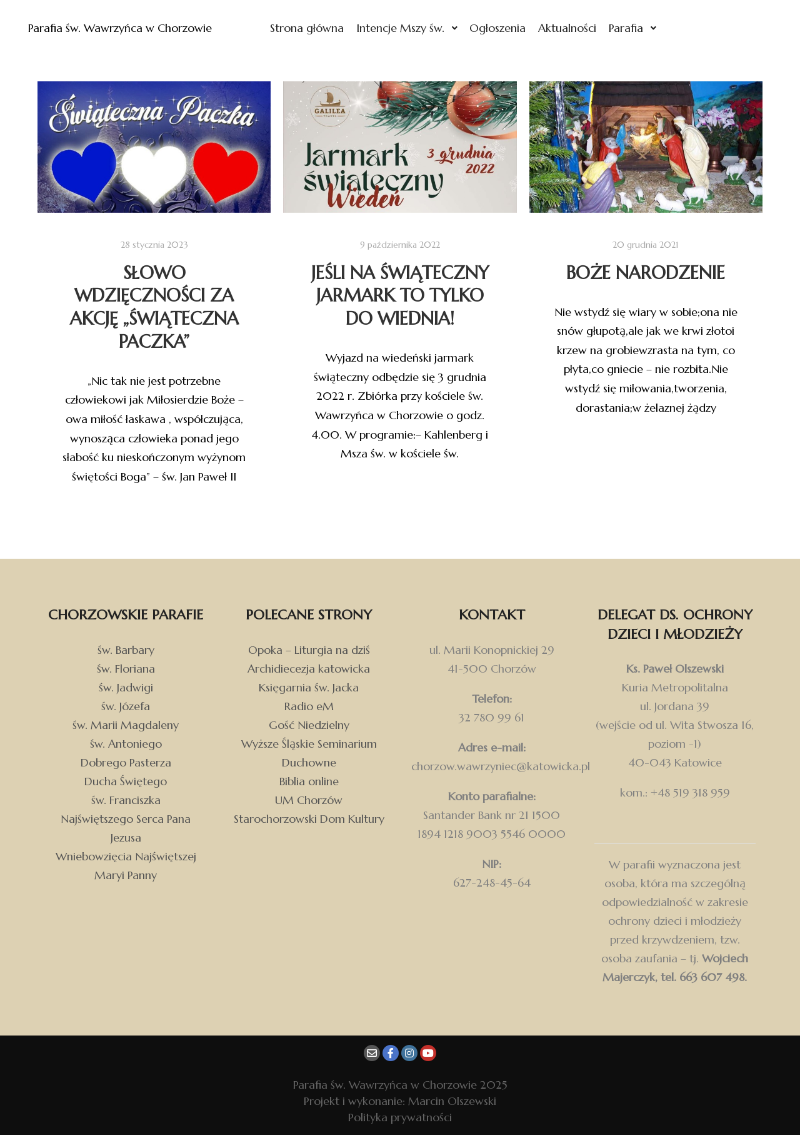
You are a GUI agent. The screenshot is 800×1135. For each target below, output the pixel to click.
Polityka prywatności (400, 1117)
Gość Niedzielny (309, 725)
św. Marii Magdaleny (125, 725)
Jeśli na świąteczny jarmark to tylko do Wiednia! (400, 296)
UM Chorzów (308, 800)
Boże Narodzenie (645, 273)
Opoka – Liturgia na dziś (309, 650)
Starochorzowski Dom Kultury (309, 819)
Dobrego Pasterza (126, 762)
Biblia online (309, 781)
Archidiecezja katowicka (309, 668)
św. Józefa (125, 706)
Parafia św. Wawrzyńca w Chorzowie (87, 28)
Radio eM (309, 706)
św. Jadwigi (126, 687)
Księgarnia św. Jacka (309, 687)
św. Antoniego (126, 743)
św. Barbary (126, 650)
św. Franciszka (126, 800)
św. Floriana (126, 668)
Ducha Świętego (125, 781)
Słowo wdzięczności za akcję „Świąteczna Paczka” (154, 307)
